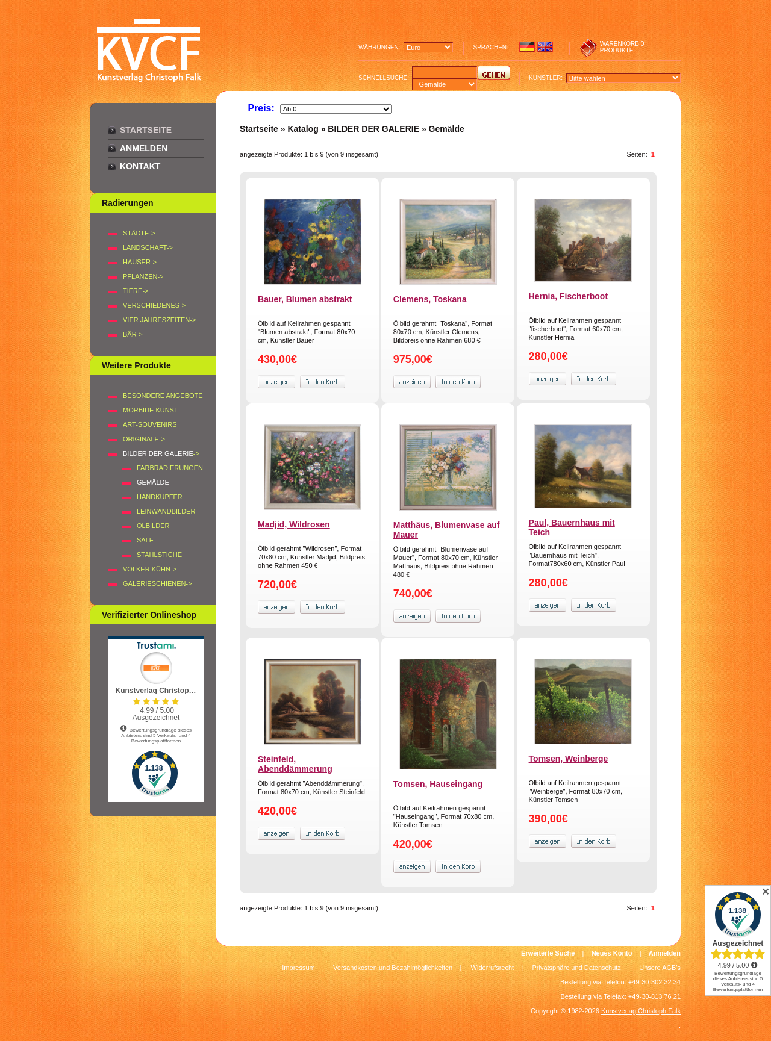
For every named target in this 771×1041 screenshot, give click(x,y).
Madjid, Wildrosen (294, 524)
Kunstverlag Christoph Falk (641, 1011)
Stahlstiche (159, 554)
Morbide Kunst (150, 410)
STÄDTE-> (139, 233)
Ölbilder (153, 525)
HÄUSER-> (140, 262)
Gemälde (446, 129)
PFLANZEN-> (143, 276)
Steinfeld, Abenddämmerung (295, 764)
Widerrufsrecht (492, 967)
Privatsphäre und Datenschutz (576, 967)
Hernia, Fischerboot (568, 296)
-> (161, 453)
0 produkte (622, 47)
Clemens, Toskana (430, 299)
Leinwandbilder (166, 511)
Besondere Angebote (163, 395)
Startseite (146, 130)
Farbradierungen (170, 467)
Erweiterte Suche (548, 953)
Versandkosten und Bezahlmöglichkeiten (392, 967)
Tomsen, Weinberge (568, 758)
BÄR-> (133, 334)
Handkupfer (160, 496)
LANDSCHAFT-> (148, 247)
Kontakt (140, 166)
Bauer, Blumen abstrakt (305, 299)
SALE (145, 540)
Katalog (302, 129)
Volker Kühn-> (149, 569)
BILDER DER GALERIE (373, 129)
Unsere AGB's (660, 967)
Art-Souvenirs (150, 424)
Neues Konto (612, 953)
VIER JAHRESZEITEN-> (159, 319)
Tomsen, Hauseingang (437, 784)
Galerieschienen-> (157, 583)
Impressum (298, 967)
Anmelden (143, 148)
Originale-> (144, 439)
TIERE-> (135, 290)
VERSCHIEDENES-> (154, 305)
